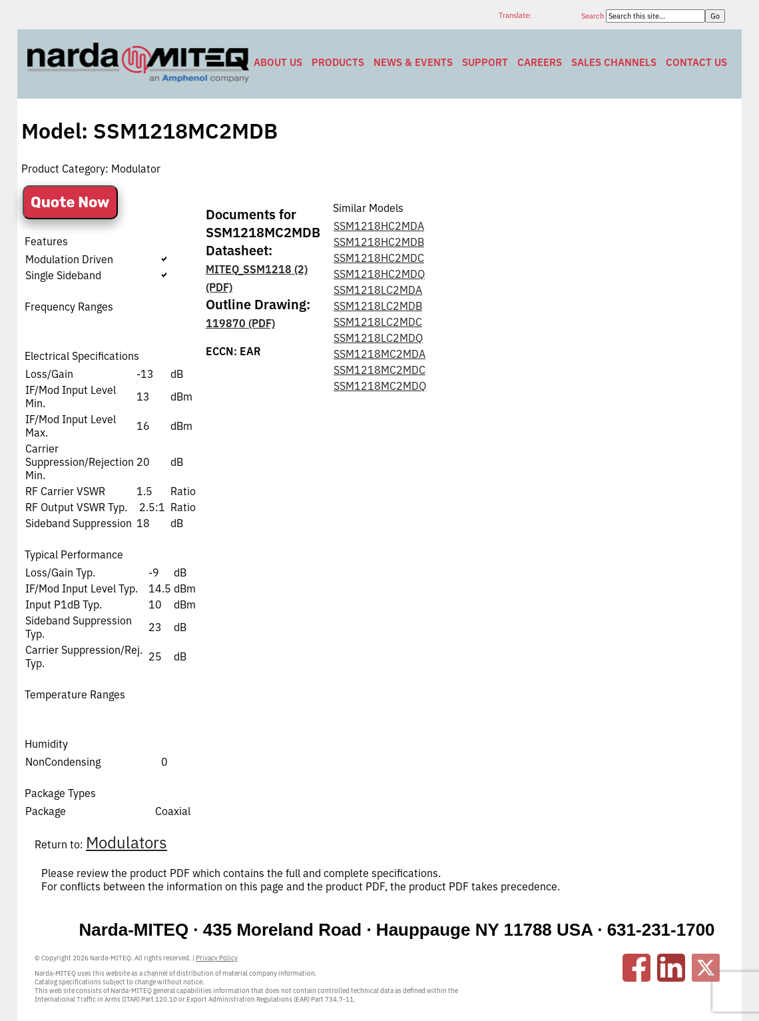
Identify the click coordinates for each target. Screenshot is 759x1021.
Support (485, 62)
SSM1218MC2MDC (379, 370)
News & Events (413, 62)
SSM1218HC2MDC (379, 258)
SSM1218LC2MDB (378, 306)
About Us (278, 62)
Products (338, 62)
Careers (539, 62)
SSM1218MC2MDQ (380, 386)
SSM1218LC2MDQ (378, 338)
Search (593, 16)
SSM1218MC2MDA (379, 354)
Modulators (126, 842)
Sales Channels (613, 62)
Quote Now (70, 202)
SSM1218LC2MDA (378, 290)
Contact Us (696, 62)
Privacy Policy (217, 958)
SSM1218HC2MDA (379, 226)
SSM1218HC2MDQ (379, 274)
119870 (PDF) (240, 323)
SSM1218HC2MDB (379, 242)
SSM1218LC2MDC (378, 322)
